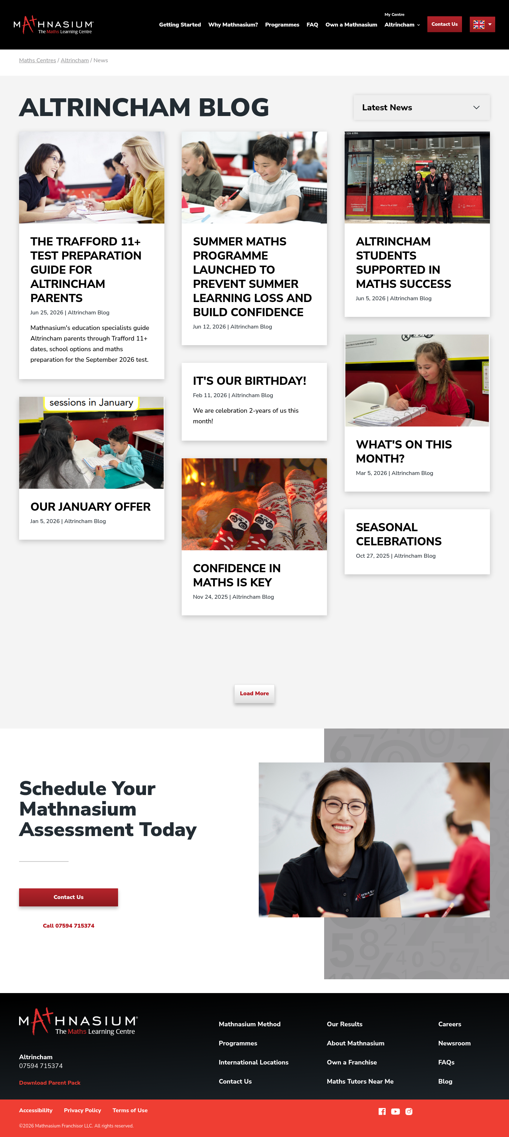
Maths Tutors (360, 1081)
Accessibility (36, 1110)
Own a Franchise (352, 1062)
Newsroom (454, 1043)
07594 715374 (41, 1066)
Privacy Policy (82, 1110)
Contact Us (445, 24)
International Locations (253, 1062)
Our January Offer (90, 507)
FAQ (312, 25)
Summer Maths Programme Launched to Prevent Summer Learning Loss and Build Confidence (252, 277)
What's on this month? (404, 451)
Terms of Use (129, 1110)
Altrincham (75, 60)
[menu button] (482, 24)
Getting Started (180, 25)
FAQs (446, 1062)
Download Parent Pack (49, 1083)
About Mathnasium (356, 1043)
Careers (449, 1024)
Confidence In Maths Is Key (237, 575)
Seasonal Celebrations (399, 534)
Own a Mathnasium (352, 25)
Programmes (282, 25)
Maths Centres (37, 60)
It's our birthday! (249, 381)
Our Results (345, 1024)
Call (68, 926)
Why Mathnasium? (233, 25)
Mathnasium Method (250, 1024)
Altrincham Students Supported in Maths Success (403, 263)
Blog (445, 1081)
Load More (254, 693)
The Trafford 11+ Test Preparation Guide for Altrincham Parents (86, 270)
